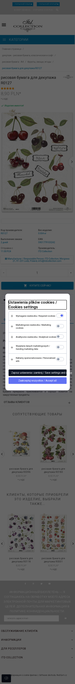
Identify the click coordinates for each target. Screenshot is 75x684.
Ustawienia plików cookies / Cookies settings (33, 304)
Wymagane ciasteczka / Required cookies (35, 316)
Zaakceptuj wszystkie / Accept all (37, 380)
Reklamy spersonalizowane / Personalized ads (35, 359)
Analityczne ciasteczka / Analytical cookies (36, 337)
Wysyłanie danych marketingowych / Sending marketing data (33, 347)
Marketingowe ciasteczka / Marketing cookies (33, 326)
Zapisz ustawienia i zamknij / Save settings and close (39, 372)
